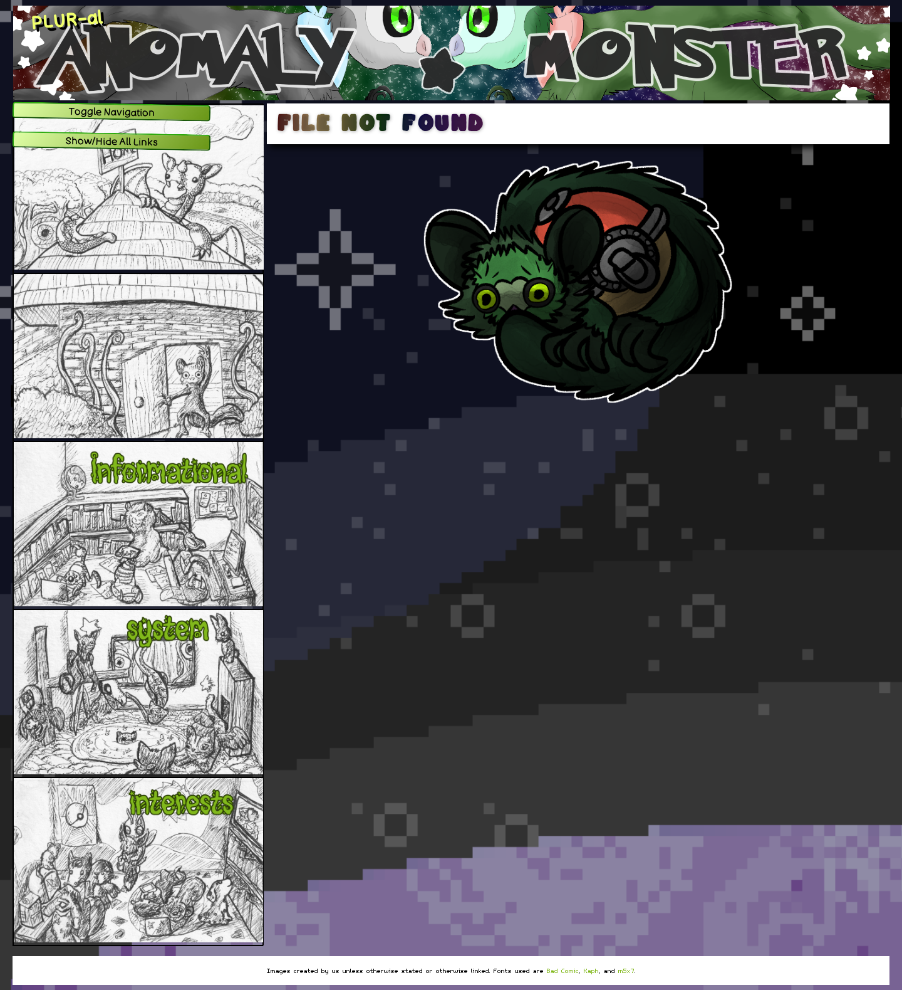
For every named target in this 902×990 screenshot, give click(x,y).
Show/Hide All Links (111, 141)
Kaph (591, 970)
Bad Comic (563, 970)
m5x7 (626, 970)
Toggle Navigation (111, 111)
